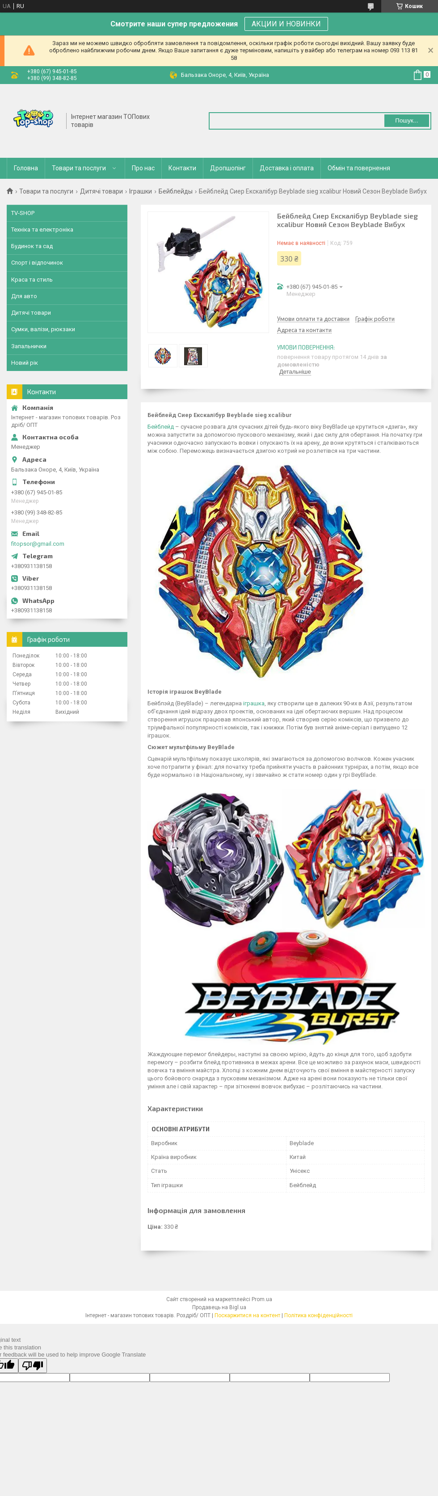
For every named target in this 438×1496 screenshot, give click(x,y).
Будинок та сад (32, 246)
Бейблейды (176, 191)
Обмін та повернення (359, 168)
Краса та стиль (32, 279)
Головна (26, 168)
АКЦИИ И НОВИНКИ (286, 24)
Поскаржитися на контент (247, 1315)
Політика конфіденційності (318, 1315)
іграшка (254, 703)
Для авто (24, 296)
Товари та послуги (79, 168)
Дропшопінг (228, 168)
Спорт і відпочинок (37, 262)
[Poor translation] (32, 1365)
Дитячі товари (101, 191)
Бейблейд (160, 426)
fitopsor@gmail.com (37, 543)
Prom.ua (262, 1299)
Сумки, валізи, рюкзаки (43, 329)
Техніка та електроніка (42, 229)
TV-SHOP (22, 213)
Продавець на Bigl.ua (219, 1307)
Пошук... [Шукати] (406, 120)
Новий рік (24, 362)
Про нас (143, 168)
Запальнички (28, 346)
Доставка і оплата (287, 168)
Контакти (182, 168)
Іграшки (140, 191)
